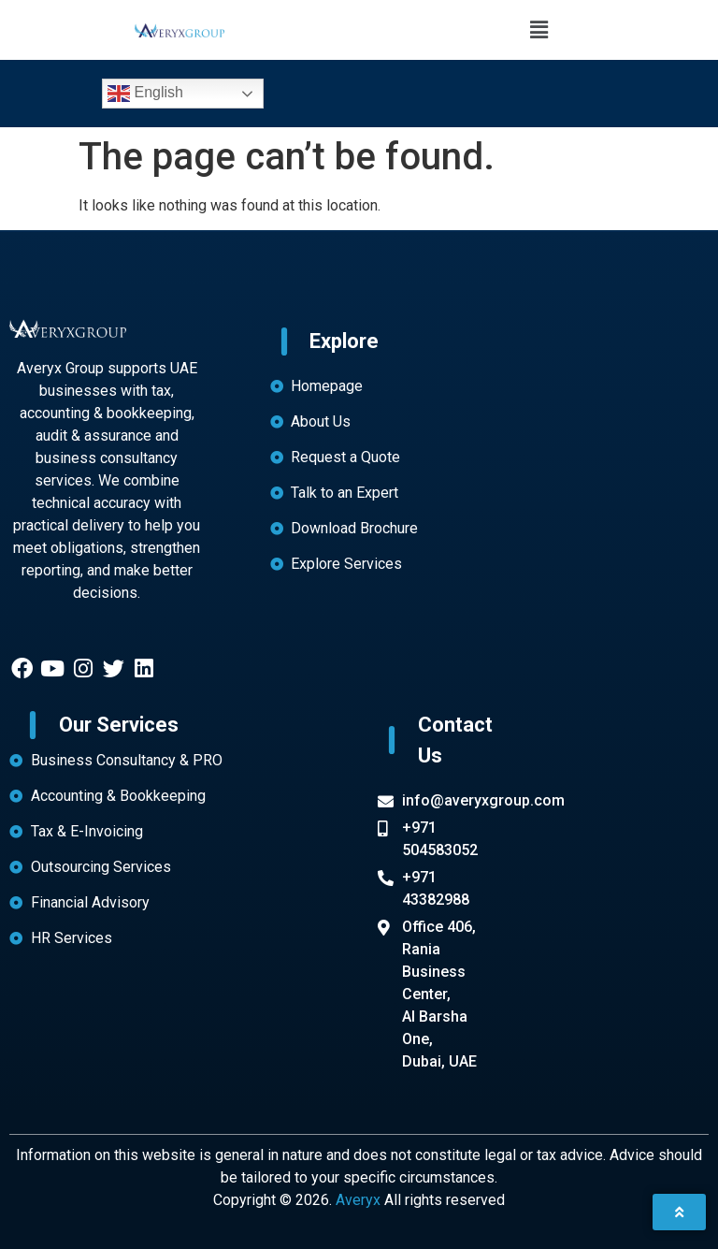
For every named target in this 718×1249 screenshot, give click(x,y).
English (145, 93)
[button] (538, 30)
